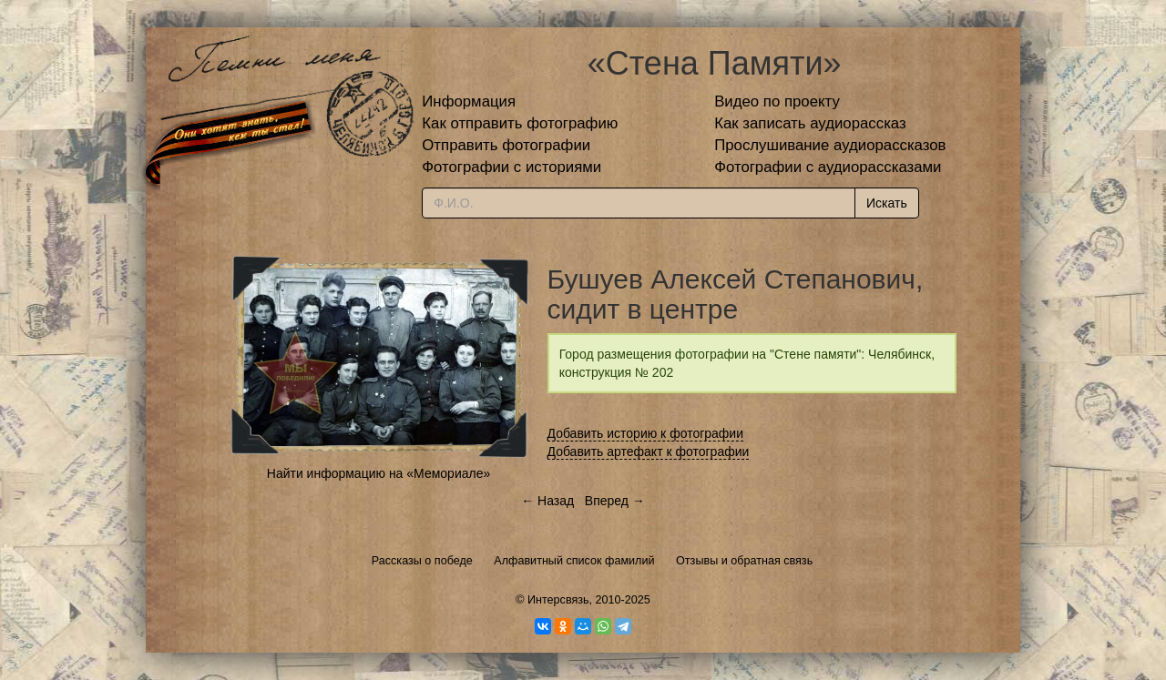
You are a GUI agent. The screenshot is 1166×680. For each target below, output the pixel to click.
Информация (469, 101)
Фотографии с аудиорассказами (827, 167)
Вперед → (615, 500)
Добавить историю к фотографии (645, 433)
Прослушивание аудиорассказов (830, 145)
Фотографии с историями (511, 167)
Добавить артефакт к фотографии (648, 451)
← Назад (547, 500)
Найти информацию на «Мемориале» (378, 473)
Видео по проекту (777, 101)
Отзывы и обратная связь (744, 560)
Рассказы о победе (422, 560)
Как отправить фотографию (520, 123)
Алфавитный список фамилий (574, 560)
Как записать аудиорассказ (810, 123)
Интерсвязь (558, 600)
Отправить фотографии (506, 145)
